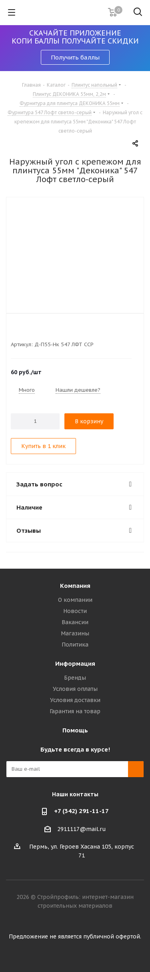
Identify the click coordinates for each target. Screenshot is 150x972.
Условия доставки (75, 700)
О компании (75, 599)
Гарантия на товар (75, 711)
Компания (75, 585)
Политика (75, 644)
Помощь (75, 730)
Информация (75, 663)
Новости (75, 611)
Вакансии (75, 622)
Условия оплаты (75, 688)
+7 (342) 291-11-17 (81, 811)
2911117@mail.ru (81, 829)
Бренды (75, 677)
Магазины (75, 633)
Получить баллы (75, 57)
